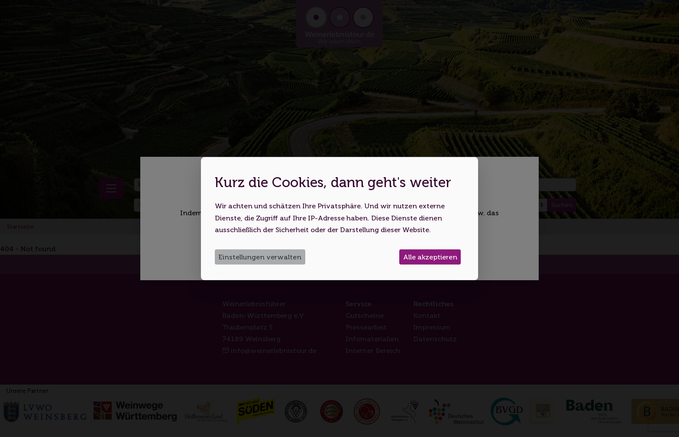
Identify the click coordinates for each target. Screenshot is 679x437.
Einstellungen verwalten (259, 257)
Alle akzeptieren (430, 257)
